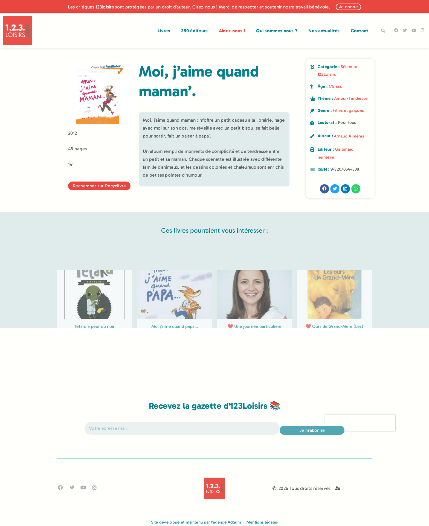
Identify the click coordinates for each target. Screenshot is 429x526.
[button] (383, 31)
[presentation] (360, 427)
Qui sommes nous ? (276, 30)
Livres (164, 30)
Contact (360, 30)
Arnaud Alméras (349, 136)
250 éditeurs (194, 30)
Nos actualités (324, 30)
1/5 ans (335, 86)
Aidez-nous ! (232, 30)
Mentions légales (262, 522)
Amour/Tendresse (351, 98)
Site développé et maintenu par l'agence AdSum (196, 522)
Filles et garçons (348, 110)
